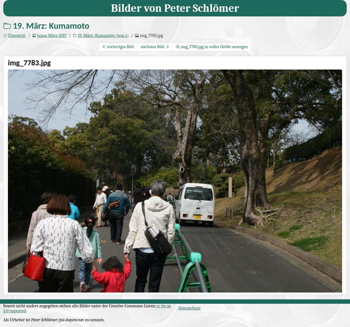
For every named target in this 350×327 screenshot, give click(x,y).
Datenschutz (189, 308)
